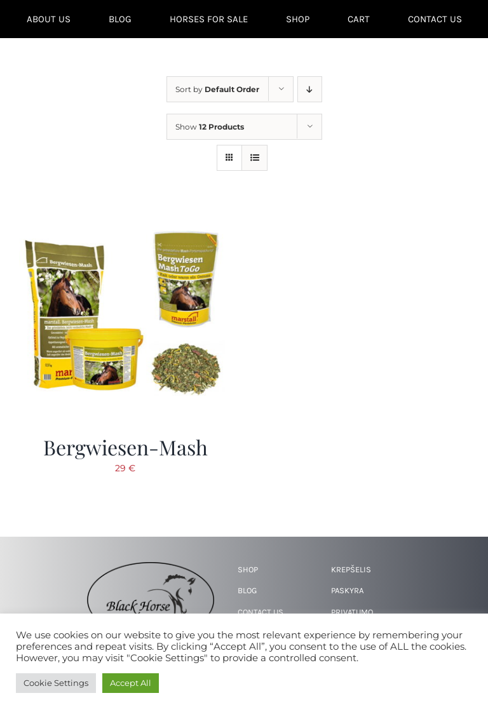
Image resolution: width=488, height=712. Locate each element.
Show (209, 126)
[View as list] (254, 157)
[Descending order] (309, 89)
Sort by (217, 89)
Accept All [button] (130, 683)
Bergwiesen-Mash (125, 446)
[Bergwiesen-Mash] (125, 216)
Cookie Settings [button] (56, 683)
